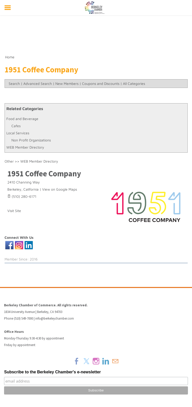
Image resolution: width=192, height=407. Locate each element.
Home (9, 57)
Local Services (17, 133)
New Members (66, 83)
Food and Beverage (22, 118)
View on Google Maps (59, 189)
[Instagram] (96, 361)
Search (14, 83)
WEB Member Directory (25, 147)
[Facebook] (76, 361)
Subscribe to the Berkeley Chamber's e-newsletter (52, 372)
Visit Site (14, 210)
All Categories (134, 83)
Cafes (16, 126)
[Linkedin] (105, 361)
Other (9, 161)
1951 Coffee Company (44, 173)
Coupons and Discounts (100, 83)
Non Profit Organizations (31, 140)
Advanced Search (37, 83)
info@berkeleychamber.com (54, 318)
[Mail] (115, 361)
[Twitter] (86, 361)
